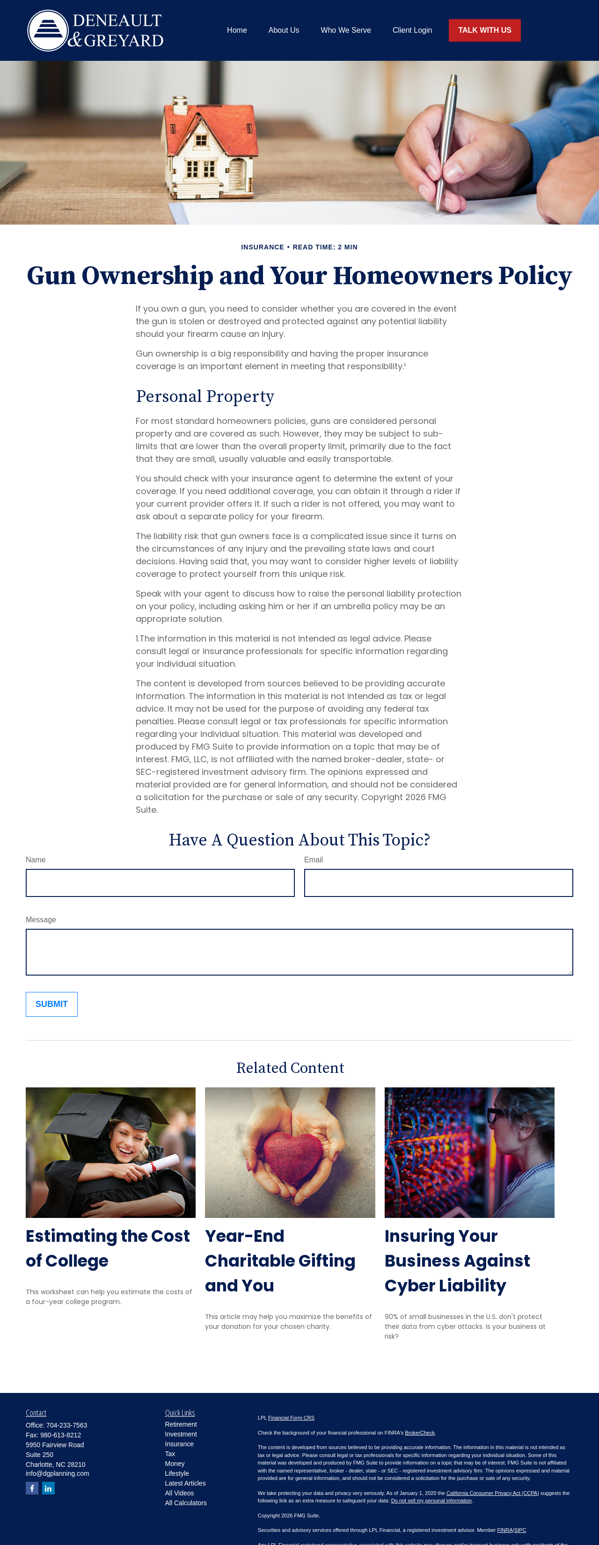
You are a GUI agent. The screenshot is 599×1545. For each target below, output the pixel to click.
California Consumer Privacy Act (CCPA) (492, 1493)
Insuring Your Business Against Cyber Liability (457, 1260)
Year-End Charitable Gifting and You (280, 1260)
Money (175, 1463)
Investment (181, 1434)
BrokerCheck (420, 1433)
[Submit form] (52, 1004)
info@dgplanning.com (57, 1473)
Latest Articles (185, 1483)
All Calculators (186, 1503)
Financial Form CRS (291, 1418)
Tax (170, 1454)
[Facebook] (32, 1488)
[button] (237, 31)
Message (41, 920)
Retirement (181, 1424)
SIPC (520, 1530)
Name (36, 860)
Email (313, 860)
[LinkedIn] (48, 1488)
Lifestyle (177, 1473)
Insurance (179, 1444)
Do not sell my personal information (431, 1500)
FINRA (505, 1530)
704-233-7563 (66, 1425)
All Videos (179, 1493)
